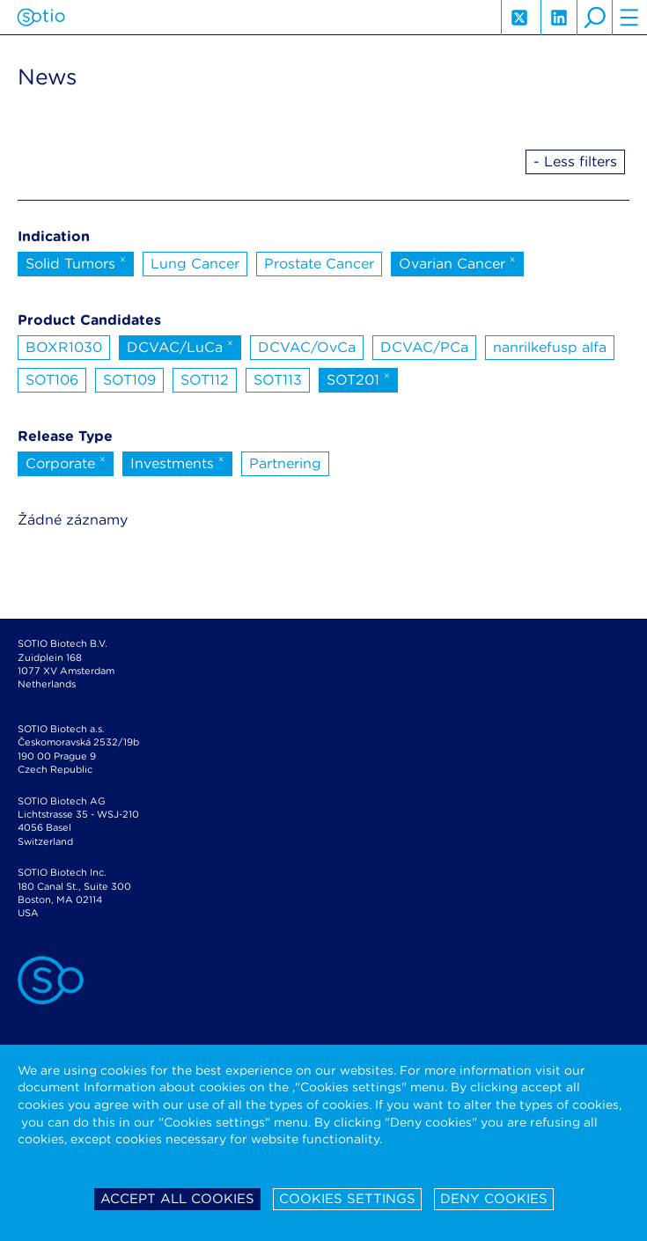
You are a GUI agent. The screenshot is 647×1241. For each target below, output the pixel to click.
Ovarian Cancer (457, 262)
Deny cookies (494, 1199)
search (594, 17)
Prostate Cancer (319, 263)
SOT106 (52, 379)
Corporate (66, 462)
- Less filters (575, 161)
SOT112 (204, 379)
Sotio (41, 17)
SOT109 (129, 379)
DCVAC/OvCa (307, 347)
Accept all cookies (177, 1199)
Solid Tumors (76, 262)
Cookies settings (347, 1199)
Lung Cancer (195, 263)
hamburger (629, 17)
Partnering (285, 463)
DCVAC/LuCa (180, 346)
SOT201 (358, 378)
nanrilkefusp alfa (550, 347)
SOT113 (278, 379)
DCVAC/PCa (424, 347)
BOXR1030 (64, 347)
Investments (177, 462)
